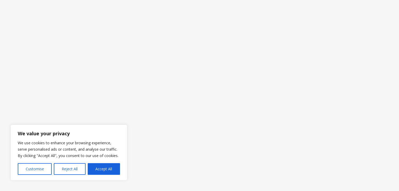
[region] (69, 152)
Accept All (103, 168)
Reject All (70, 168)
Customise (35, 168)
